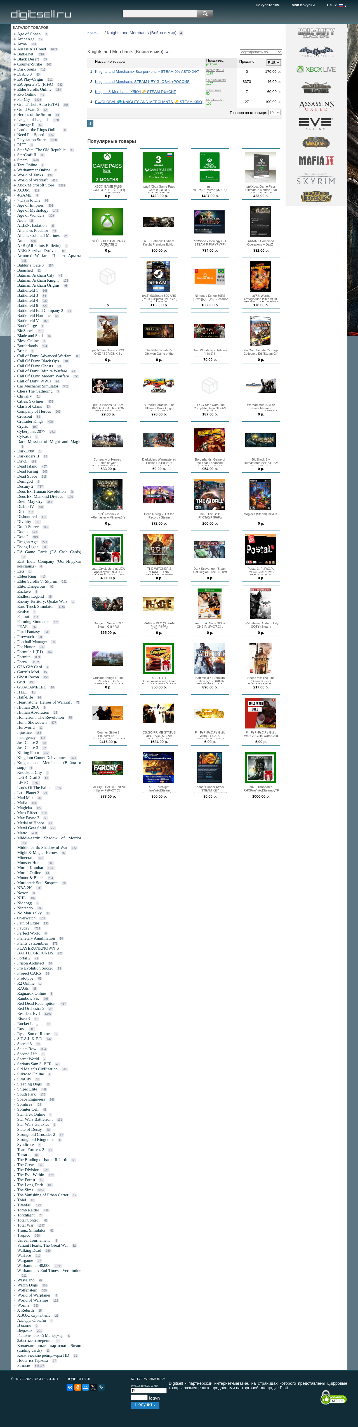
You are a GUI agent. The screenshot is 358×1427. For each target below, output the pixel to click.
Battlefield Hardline (34, 315)
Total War (25, 1225)
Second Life (27, 1054)
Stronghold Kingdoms (35, 1139)
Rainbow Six (28, 998)
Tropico (23, 1235)
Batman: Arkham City (35, 275)
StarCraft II (26, 155)
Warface (24, 1255)
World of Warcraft (32, 180)
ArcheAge (25, 39)
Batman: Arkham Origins (38, 285)
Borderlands (27, 346)
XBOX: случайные (33, 1315)
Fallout (23, 616)
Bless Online (28, 340)
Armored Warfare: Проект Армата (49, 255)
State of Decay (29, 1129)
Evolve (23, 611)
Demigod (25, 481)
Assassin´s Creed (31, 49)
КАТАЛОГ (95, 33)
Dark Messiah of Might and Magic (49, 441)
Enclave (23, 591)
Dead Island (27, 466)
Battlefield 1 (27, 290)
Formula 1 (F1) (30, 652)
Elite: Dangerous (31, 586)
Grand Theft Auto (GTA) (38, 104)
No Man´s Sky (29, 913)
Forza (22, 662)
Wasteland (25, 1280)
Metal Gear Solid (31, 828)
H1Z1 (22, 692)
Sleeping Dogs (29, 1084)
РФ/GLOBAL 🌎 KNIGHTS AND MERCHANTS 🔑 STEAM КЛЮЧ (149, 102)
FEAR (22, 626)
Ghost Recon (28, 677)
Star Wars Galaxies (33, 1124)
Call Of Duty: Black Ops (38, 361)
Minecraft (25, 857)
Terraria (23, 1154)
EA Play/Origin (30, 79)
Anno (21, 240)
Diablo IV (25, 506)
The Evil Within (30, 1175)
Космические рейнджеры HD (43, 1355)
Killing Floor (28, 752)
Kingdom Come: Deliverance (42, 757)
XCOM (23, 190)
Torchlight (25, 1215)
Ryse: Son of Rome (33, 1033)
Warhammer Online (33, 170)
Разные (23, 1365)
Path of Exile (28, 923)
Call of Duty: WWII (34, 381)
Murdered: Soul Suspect (37, 883)
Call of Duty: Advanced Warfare (44, 356)
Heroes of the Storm (34, 114)
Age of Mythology (32, 210)
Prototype (25, 978)
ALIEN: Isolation (31, 225)
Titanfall (24, 1205)
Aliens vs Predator (32, 230)
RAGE (23, 988)
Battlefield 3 (27, 295)
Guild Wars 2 (28, 109)
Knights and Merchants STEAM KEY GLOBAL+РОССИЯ (142, 82)
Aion (21, 220)
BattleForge (27, 325)
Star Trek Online (31, 1114)
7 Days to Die (28, 200)
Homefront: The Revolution (40, 717)
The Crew (25, 1164)
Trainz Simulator (31, 1230)
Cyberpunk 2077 (31, 431)
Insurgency (26, 737)
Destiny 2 (25, 486)
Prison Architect (30, 963)
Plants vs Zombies (32, 943)
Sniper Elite (27, 1089)
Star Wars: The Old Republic (41, 150)
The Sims (25, 1190)
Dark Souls (26, 69)
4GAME (24, 195)
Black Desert (28, 59)
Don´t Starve (28, 526)
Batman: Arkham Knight (37, 280)
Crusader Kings (30, 421)
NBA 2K (24, 888)
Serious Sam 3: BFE (34, 1064)
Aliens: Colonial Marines (38, 235)
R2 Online (25, 983)
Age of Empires (30, 205)
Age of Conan (29, 34)
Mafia (22, 802)
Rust (21, 1028)
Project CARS (29, 973)
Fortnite (23, 657)
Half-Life (25, 697)
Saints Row (26, 1049)
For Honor (26, 646)
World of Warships (32, 1300)
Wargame (25, 1260)
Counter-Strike (29, 64)
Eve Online (26, 94)
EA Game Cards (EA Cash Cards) (49, 552)
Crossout (24, 416)
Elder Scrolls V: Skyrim (37, 581)
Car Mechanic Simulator (37, 386)
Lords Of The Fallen (34, 787)
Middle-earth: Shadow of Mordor (49, 838)
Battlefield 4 (27, 300)
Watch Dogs (27, 1285)
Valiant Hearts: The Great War (42, 1245)
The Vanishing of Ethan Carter (42, 1195)
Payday (23, 928)
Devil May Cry (30, 501)
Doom (22, 531)
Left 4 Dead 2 (28, 777)
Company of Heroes (34, 411)
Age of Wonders (30, 215)
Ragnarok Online (31, 993)
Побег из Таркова (32, 1360)
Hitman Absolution (33, 712)
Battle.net (25, 54)
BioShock (25, 330)
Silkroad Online (30, 1074)
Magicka (24, 807)
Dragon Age (27, 541)
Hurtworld (26, 727)
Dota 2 (22, 536)
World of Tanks (30, 175)
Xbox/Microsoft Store (35, 185)
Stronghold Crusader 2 (36, 1134)
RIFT (21, 145)
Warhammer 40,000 (33, 1265)
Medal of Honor (30, 823)
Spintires (25, 1104)
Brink (22, 351)
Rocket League (29, 1023)
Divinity (24, 521)
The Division (28, 1169)
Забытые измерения (34, 1340)
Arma (22, 44)
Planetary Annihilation (36, 938)
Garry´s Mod (28, 672)
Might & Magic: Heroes (37, 852)
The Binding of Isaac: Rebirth (42, 1159)
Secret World (28, 1059)
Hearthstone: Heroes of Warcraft (44, 702)
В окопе (24, 1325)
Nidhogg (24, 903)
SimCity (24, 1079)
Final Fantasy (28, 631)
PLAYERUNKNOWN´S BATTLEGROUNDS (38, 950)
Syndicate (25, 1144)
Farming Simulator (33, 621)
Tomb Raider (28, 1210)
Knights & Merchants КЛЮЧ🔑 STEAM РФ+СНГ (135, 92)
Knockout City (29, 772)
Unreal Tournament (34, 1240)
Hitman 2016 (28, 707)
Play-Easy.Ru (215, 100)
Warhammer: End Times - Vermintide (49, 1270)
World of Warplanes (34, 1295)
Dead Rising (27, 471)
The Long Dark (30, 1185)
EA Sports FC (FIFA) (35, 84)
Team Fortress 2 (30, 1149)
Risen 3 (23, 1018)
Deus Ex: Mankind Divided (40, 496)
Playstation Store (31, 139)
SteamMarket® (216, 80)
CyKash (23, 436)
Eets (20, 571)
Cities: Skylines (30, 401)
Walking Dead (29, 1250)
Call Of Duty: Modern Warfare (43, 376)
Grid (21, 682)
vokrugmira (213, 90)
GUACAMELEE (31, 687)
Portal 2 (23, 958)
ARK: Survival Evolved (37, 250)
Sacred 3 (24, 1043)
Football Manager (32, 641)
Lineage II (25, 124)
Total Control (28, 1220)
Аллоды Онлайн (31, 1320)
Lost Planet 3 (28, 792)
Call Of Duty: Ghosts (35, 366)
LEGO (22, 782)
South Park (26, 1094)
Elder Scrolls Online (34, 89)
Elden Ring (26, 576)
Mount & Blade (30, 877)
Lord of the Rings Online (38, 129)
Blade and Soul (30, 335)
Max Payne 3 (28, 818)
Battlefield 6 (27, 305)
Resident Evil (28, 1013)
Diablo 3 (24, 74)
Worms (23, 1305)
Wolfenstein (27, 1290)
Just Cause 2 (27, 742)
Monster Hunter (30, 862)
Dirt (20, 511)
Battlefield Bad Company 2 (40, 310)
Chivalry (24, 396)
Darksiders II (28, 456)
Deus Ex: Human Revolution (41, 491)
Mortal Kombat (30, 867)
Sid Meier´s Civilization (37, 1069)
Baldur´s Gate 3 (30, 265)
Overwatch (26, 918)
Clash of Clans (29, 406)
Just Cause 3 (27, 747)
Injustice (24, 732)
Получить (145, 1404)
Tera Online (27, 165)
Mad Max (25, 797)
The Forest (26, 1180)
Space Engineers (31, 1099)
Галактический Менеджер (40, 1335)
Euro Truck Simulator (35, 606)
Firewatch (25, 636)
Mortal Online (29, 872)
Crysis (22, 426)
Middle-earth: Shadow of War (42, 847)
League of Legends (33, 119)
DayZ (22, 461)
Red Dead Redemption (36, 1003)
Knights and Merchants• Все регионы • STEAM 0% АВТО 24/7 (147, 71)
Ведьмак (24, 1330)
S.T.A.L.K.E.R (29, 1038)
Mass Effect (27, 813)
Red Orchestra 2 (30, 1008)
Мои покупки (303, 5)
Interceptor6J (215, 70)
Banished (25, 270)
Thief (21, 1200)
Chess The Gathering (34, 391)
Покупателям (267, 5)
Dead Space (27, 476)
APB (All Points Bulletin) (38, 245)
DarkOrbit (25, 451)
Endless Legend (30, 596)
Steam (22, 160)
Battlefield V (28, 320)
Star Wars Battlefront (35, 1119)
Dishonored (27, 516)
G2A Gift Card (29, 667)
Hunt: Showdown (31, 722)
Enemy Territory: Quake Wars (42, 601)
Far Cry (23, 99)
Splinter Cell (27, 1109)
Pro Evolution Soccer (35, 968)
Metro (22, 833)
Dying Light (27, 547)
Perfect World (28, 933)
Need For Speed (30, 134)
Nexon (22, 893)
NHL (21, 898)
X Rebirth (25, 1310)
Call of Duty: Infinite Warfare (42, 371)
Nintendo (25, 908)
